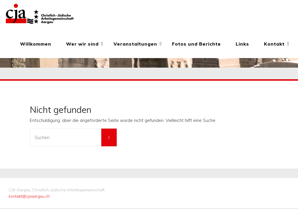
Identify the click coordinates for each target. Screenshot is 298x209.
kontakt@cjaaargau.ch (29, 196)
